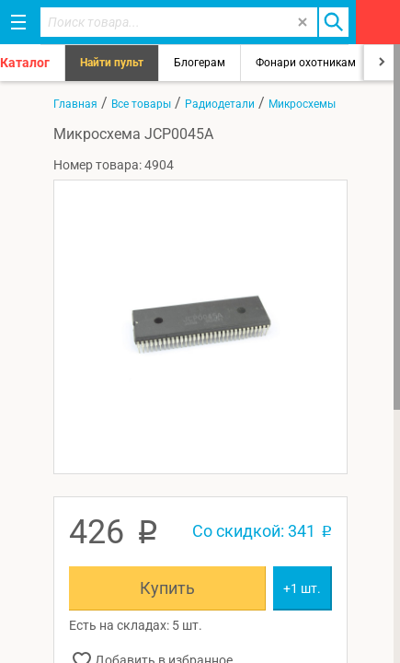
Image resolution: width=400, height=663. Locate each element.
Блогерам (199, 62)
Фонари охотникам (306, 62)
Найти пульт (111, 62)
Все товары (141, 104)
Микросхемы (302, 104)
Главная (75, 104)
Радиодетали (220, 104)
